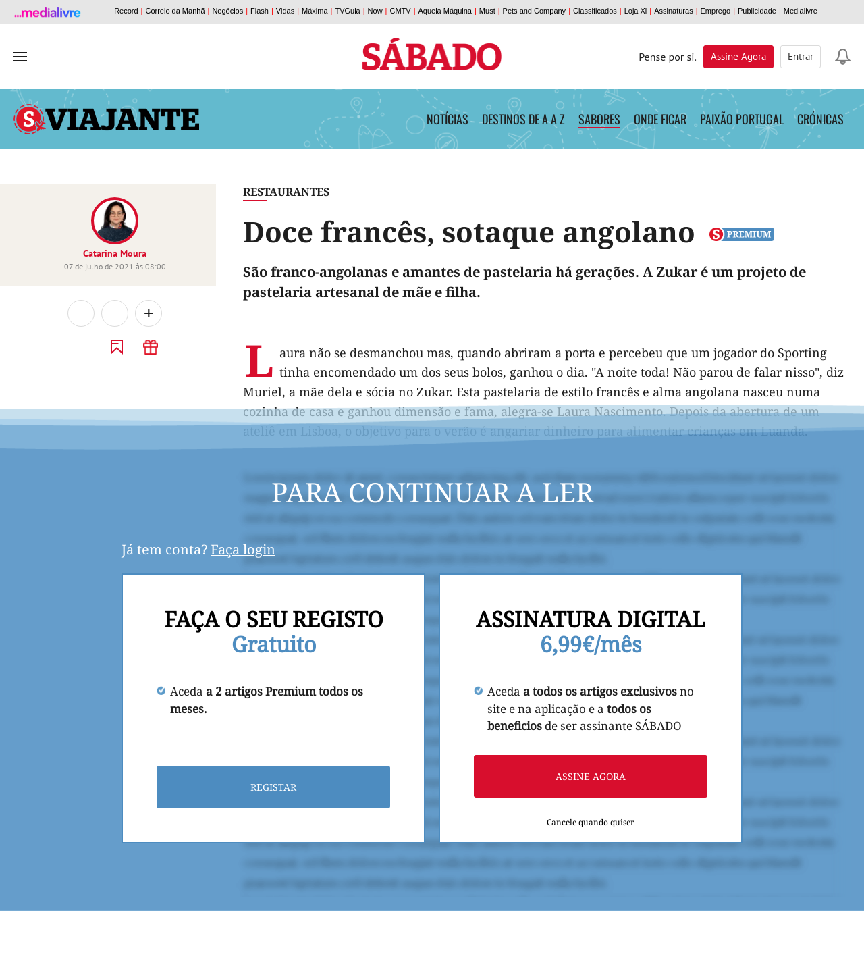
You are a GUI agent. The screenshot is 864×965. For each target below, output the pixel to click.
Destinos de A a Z (523, 119)
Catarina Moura (114, 253)
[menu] (20, 56)
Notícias (447, 119)
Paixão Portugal (742, 119)
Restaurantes (286, 191)
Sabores (599, 119)
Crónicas (820, 119)
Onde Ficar (660, 119)
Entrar (800, 56)
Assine (738, 56)
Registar (273, 787)
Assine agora (591, 776)
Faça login (243, 549)
